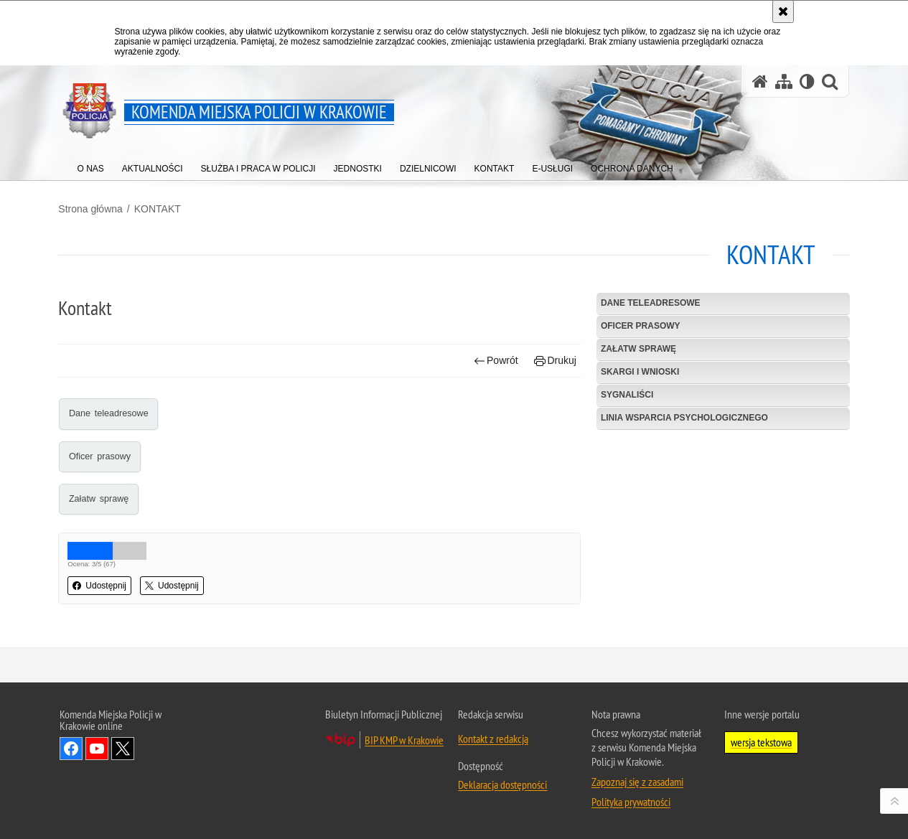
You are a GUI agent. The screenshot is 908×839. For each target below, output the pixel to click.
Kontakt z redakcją (493, 738)
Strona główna (92, 209)
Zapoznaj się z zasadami (637, 781)
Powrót (495, 361)
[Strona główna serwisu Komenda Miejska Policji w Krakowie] (760, 81)
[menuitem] (91, 165)
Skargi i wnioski (640, 372)
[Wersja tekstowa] (807, 81)
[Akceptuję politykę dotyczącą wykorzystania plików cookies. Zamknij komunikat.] (783, 11)
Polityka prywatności (630, 802)
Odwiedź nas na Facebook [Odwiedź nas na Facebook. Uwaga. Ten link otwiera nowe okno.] (71, 748)
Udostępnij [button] (101, 586)
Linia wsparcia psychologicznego (684, 418)
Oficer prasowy (100, 456)
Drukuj (555, 361)
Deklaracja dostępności (502, 784)
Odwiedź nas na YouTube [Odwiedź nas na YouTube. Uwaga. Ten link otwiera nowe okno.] (96, 748)
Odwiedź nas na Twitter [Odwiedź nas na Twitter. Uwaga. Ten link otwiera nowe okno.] (122, 748)
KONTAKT (158, 209)
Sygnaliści (627, 395)
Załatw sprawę (99, 499)
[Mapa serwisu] (783, 81)
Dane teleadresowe (109, 413)
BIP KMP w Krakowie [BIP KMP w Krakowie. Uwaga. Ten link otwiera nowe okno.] (404, 740)
